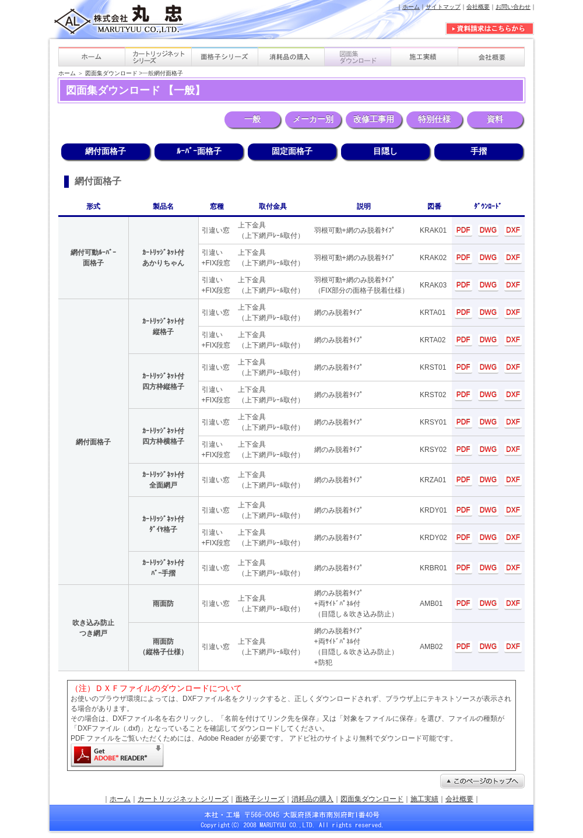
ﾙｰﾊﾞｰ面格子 (199, 151)
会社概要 (478, 6)
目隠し (385, 151)
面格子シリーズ (260, 799)
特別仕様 (434, 119)
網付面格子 (168, 73)
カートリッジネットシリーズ (183, 799)
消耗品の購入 (312, 799)
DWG (488, 230)
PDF (463, 230)
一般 (252, 119)
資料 (495, 119)
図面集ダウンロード (111, 73)
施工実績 (424, 799)
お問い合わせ (513, 6)
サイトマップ (443, 6)
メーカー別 (313, 119)
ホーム (411, 6)
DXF (513, 230)
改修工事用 (373, 119)
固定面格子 (292, 151)
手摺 (478, 151)
